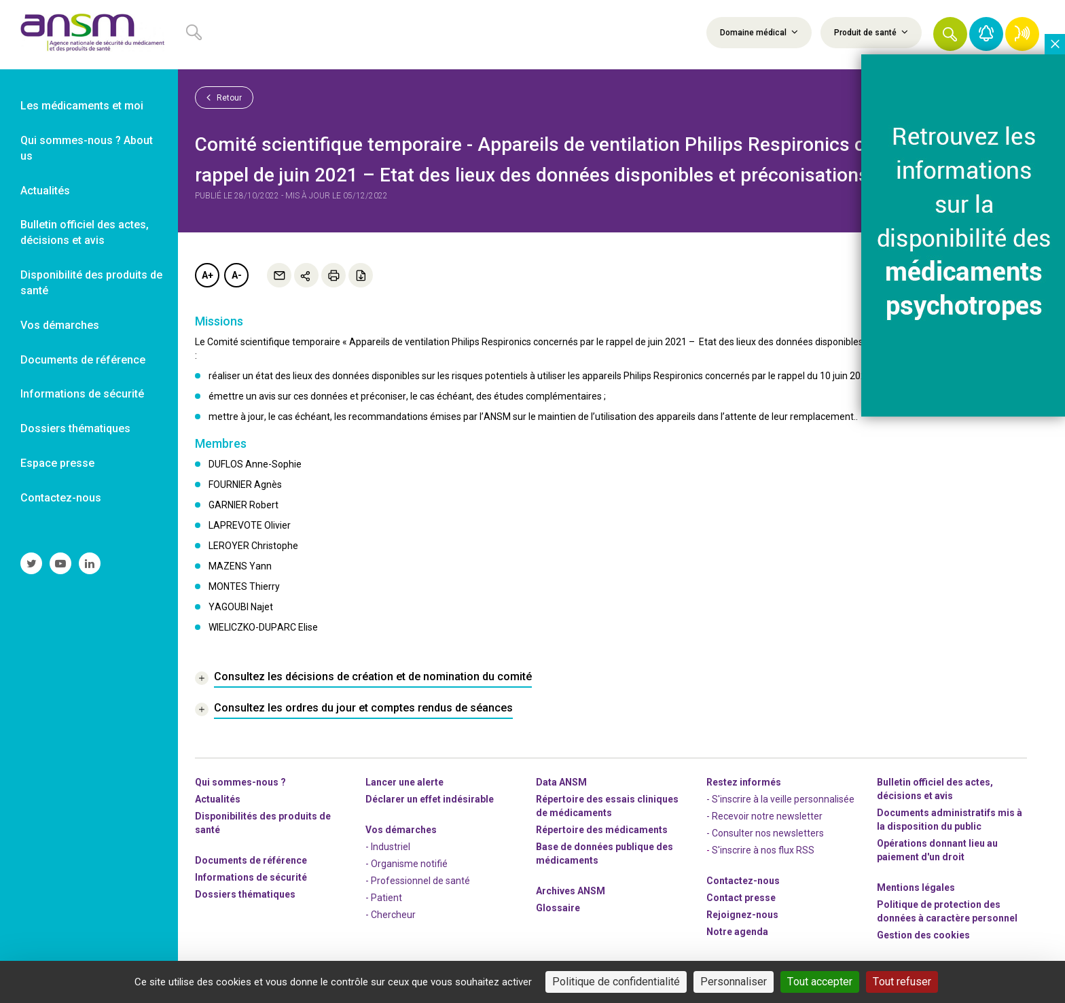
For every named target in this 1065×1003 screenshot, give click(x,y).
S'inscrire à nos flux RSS (763, 850)
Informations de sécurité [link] (82, 393)
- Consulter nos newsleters (765, 833)
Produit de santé (871, 32)
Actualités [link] (45, 190)
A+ (207, 275)
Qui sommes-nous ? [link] (240, 782)
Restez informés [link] (743, 782)
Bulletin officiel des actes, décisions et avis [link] (84, 232)
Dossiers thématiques (245, 894)
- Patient (383, 897)
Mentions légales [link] (916, 887)
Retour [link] (224, 97)
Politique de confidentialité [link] (616, 981)
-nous (742, 914)
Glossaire (558, 907)
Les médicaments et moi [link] (81, 105)
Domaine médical (759, 32)
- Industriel (387, 846)
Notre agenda (737, 931)
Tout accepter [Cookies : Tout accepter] (819, 981)
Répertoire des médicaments (602, 829)
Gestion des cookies (923, 935)
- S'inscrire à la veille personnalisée (780, 799)
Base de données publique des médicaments (604, 853)
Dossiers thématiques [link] (75, 428)
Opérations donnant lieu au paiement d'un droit (937, 850)
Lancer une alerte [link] (404, 782)
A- (237, 275)
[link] (89, 34)
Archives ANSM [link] (570, 890)
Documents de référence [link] (82, 359)
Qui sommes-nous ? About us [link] (86, 148)
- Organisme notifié (406, 863)
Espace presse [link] (57, 463)
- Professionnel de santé (417, 880)
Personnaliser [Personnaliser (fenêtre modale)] (733, 981)
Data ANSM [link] (561, 782)
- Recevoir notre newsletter (764, 816)
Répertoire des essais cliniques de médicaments (607, 806)
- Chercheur (390, 914)
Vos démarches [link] (59, 325)
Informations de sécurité (251, 877)
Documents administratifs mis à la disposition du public (949, 819)
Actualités (217, 799)
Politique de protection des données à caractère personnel (947, 911)
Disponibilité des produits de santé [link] (91, 282)
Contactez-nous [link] (60, 497)
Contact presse (741, 897)
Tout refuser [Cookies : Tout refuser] (902, 981)
